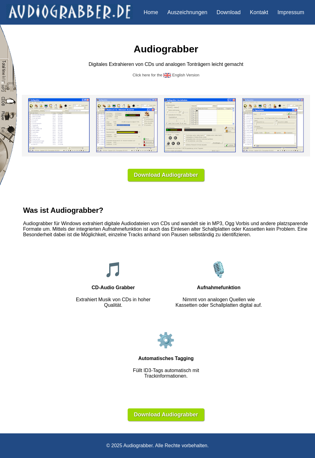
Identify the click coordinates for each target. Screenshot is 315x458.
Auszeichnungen (187, 12)
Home (151, 12)
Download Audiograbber (166, 175)
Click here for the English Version (166, 75)
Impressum (290, 12)
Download (229, 12)
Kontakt (259, 12)
